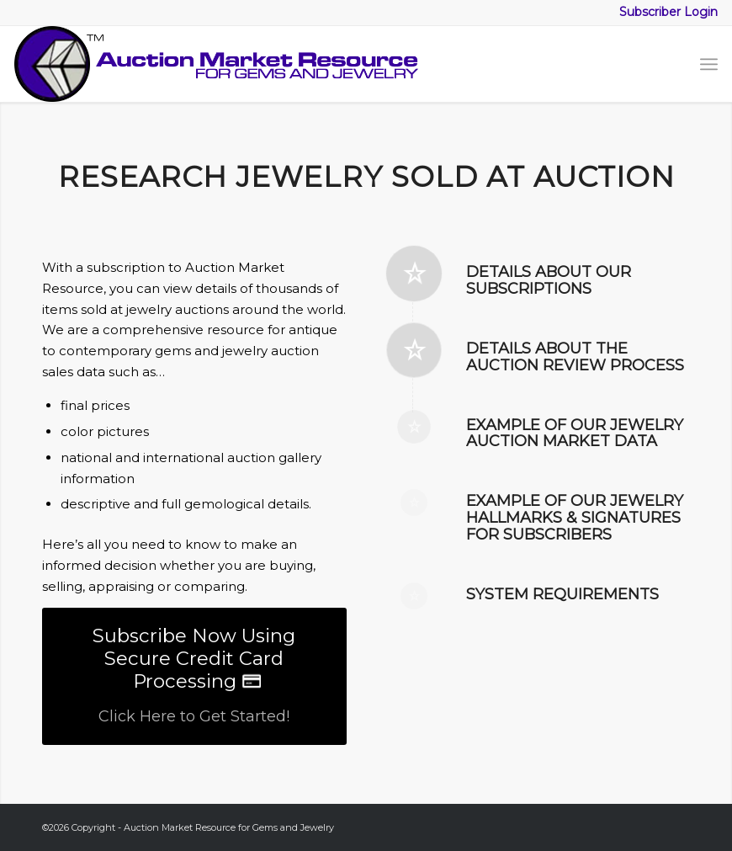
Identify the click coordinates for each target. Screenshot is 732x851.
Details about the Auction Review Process (575, 357)
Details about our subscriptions (548, 280)
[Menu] (709, 64)
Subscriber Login (668, 11)
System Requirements (562, 594)
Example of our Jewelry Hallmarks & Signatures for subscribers (574, 518)
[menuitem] (709, 64)
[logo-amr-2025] (216, 64)
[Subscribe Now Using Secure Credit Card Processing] (194, 676)
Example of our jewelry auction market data (574, 433)
